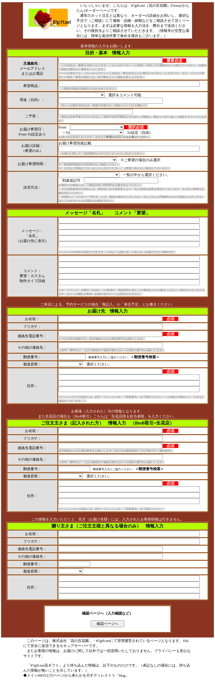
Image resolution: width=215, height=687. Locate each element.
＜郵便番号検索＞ (145, 357)
